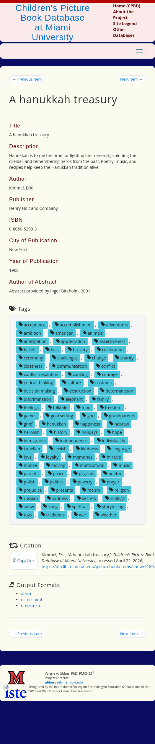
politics (54, 481)
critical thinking (36, 382)
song (50, 506)
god (88, 415)
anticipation (33, 341)
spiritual (77, 506)
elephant (72, 399)
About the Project (123, 14)
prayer (110, 481)
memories (80, 457)
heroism (29, 432)
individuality (111, 440)
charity (124, 357)
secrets (86, 498)
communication (69, 366)
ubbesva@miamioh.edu (64, 682)
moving (56, 465)
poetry (112, 473)
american (62, 333)
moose (28, 465)
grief (25, 423)
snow (26, 506)
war (80, 514)
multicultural (90, 465)
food (83, 407)
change (96, 357)
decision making (37, 390)
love (25, 457)
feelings (29, 407)
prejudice (30, 490)
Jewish (58, 448)
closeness (31, 366)
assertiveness (109, 341)
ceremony (31, 357)
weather (105, 514)
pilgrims (84, 473)
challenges (65, 357)
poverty (82, 481)
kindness (87, 448)
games (28, 415)
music (121, 465)
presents (62, 490)
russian (28, 498)
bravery (78, 349)
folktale (57, 407)
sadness (57, 498)
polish (27, 481)
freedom (111, 407)
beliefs (27, 349)
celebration (110, 349)
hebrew (119, 423)
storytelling (110, 506)
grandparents (119, 415)
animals (93, 333)
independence (71, 440)
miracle (111, 457)
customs (101, 382)
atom (26, 593)
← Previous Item (27, 79)
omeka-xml (32, 605)
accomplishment (73, 324)
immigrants (32, 440)
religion (119, 490)
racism (91, 490)
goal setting (59, 415)
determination (116, 390)
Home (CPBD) (126, 6)
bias (51, 349)
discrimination (35, 399)
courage (107, 374)
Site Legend (125, 23)
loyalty (49, 457)
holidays (87, 432)
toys (25, 514)
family (100, 399)
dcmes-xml (31, 599)
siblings (115, 498)
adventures (114, 324)
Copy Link (23, 560)
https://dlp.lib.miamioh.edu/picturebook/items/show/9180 (98, 566)
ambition (30, 333)
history (58, 432)
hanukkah (54, 423)
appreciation (70, 341)
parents (29, 473)
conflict (105, 366)
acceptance (32, 324)
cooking (78, 374)
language (118, 448)
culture (71, 382)
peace (56, 473)
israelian (29, 448)
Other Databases (124, 32)
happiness (87, 423)
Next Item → (131, 79)
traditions (53, 514)
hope (114, 432)
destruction (77, 390)
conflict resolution (38, 374)
